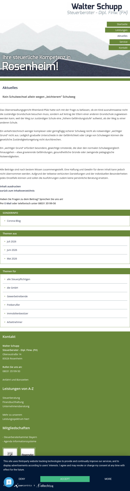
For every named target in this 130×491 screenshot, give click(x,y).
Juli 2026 (11, 241)
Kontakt (123, 47)
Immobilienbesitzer (17, 313)
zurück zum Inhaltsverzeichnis (17, 190)
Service (123, 41)
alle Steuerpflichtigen (18, 279)
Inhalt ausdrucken (10, 186)
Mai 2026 (12, 258)
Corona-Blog (14, 220)
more (108, 478)
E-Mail (7, 203)
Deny (22, 478)
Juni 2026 (12, 250)
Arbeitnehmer (14, 322)
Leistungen (121, 30)
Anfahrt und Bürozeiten (15, 379)
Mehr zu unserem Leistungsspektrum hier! (16, 417)
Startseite (122, 24)
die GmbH (12, 287)
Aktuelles (122, 35)
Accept (65, 478)
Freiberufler (13, 304)
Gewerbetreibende (17, 296)
